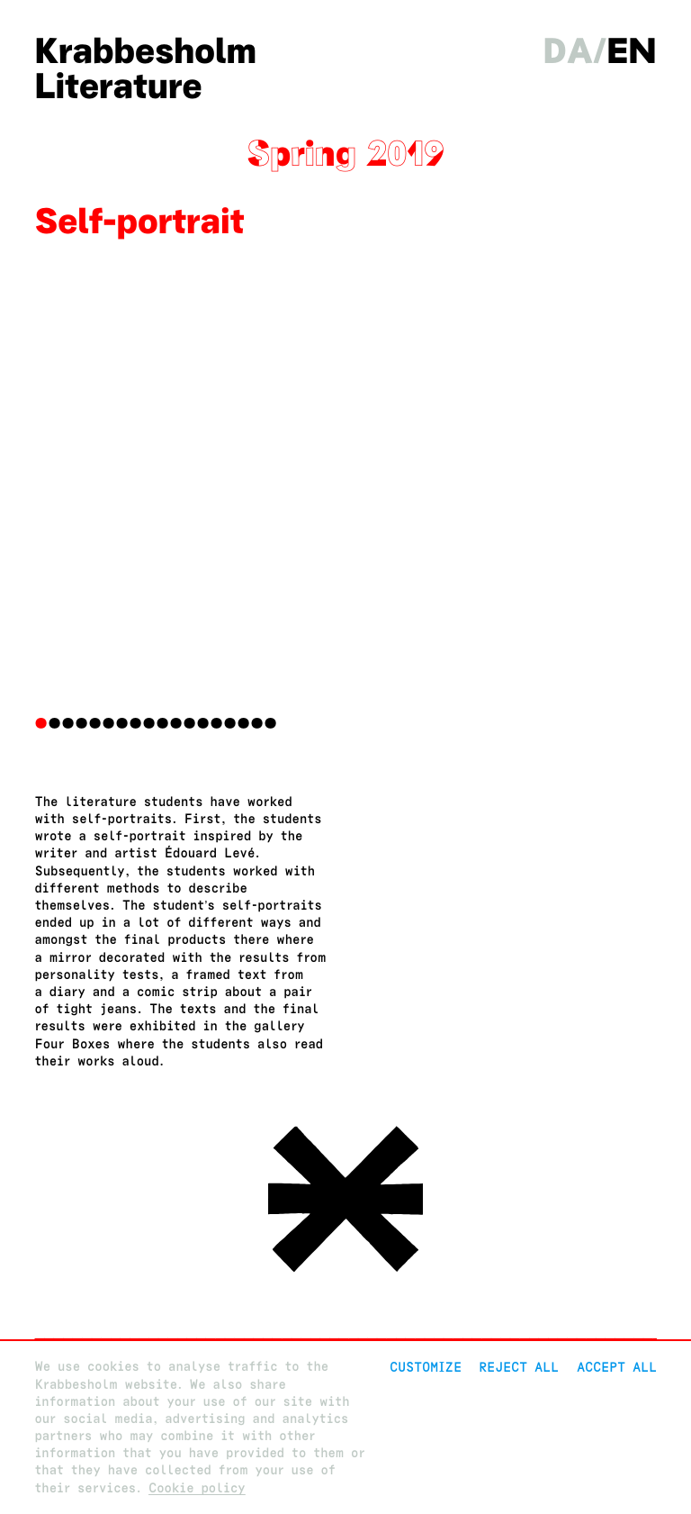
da (568, 51)
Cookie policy (197, 1488)
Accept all (617, 1366)
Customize (426, 1366)
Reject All (519, 1366)
